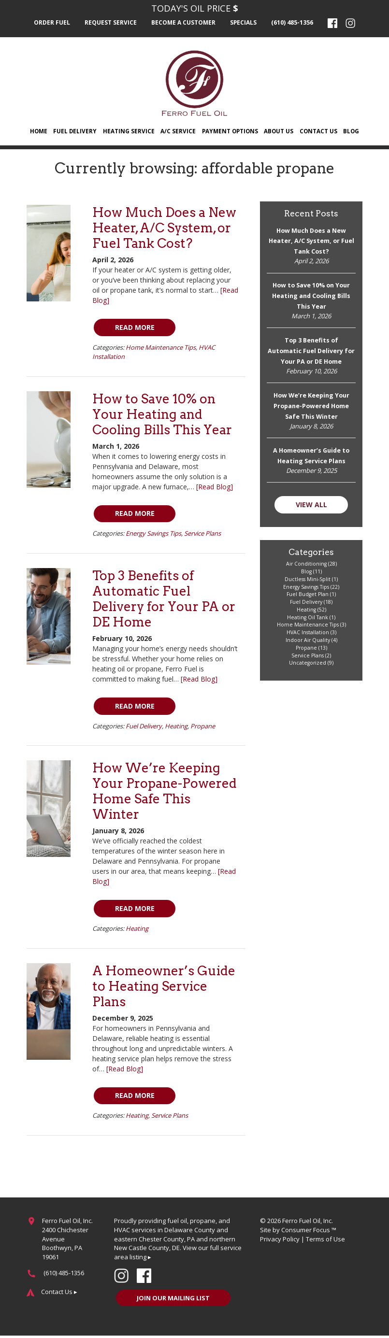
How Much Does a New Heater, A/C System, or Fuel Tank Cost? (164, 229)
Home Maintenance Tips (161, 348)
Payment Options (229, 131)
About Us (279, 131)
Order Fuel (52, 23)
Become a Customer (184, 23)
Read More (136, 328)
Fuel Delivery (75, 131)
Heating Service (128, 131)
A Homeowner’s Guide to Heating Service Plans (163, 987)
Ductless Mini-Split (308, 581)
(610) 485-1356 (293, 23)
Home (38, 131)
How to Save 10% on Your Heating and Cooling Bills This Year (162, 415)
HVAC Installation (308, 634)
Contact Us (318, 131)
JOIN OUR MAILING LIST (174, 1299)
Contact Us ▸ (59, 1293)
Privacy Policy (280, 1240)
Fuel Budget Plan (308, 596)
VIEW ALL (311, 506)
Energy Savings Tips (153, 534)
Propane (202, 727)
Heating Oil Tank (307, 619)
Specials (244, 23)
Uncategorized (307, 665)
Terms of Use (325, 1240)
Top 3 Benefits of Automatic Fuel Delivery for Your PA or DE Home (163, 599)
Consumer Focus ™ (308, 1231)
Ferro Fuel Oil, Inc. (307, 1222)
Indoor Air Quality (308, 642)
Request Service (110, 23)
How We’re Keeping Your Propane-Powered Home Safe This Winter (164, 792)
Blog (351, 131)
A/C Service (177, 131)
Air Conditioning (306, 566)
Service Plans (202, 534)
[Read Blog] (214, 487)
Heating (176, 727)
